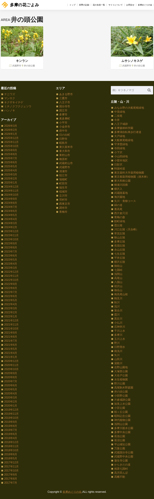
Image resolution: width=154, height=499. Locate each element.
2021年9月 (10, 332)
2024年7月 (10, 206)
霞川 (117, 314)
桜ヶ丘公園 (121, 411)
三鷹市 (63, 98)
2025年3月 (10, 174)
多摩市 (63, 114)
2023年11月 (11, 235)
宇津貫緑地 (121, 144)
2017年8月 (10, 478)
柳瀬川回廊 (121, 184)
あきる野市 (66, 94)
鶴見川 (118, 298)
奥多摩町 (64, 118)
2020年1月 (10, 405)
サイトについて (115, 5)
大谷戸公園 (121, 375)
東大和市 (64, 151)
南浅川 (118, 351)
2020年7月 (10, 381)
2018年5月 (10, 458)
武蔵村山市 (66, 163)
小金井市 (64, 126)
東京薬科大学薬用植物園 (129, 172)
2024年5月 (10, 215)
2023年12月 (11, 231)
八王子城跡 (121, 124)
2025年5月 (10, 166)
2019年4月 (10, 438)
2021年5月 (10, 348)
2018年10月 (11, 450)
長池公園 (119, 436)
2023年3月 (10, 267)
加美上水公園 (122, 403)
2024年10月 (11, 194)
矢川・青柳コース (125, 201)
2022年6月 (10, 296)
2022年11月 (11, 275)
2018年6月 (10, 454)
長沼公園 (119, 440)
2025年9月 (10, 150)
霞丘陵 (118, 225)
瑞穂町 (63, 179)
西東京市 (64, 203)
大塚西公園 (121, 371)
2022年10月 (11, 279)
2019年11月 (11, 413)
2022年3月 (10, 308)
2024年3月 (10, 223)
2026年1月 (10, 133)
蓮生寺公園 (121, 460)
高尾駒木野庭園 (123, 387)
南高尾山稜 (121, 294)
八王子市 (64, 102)
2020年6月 (10, 385)
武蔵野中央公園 (123, 456)
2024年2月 (10, 227)
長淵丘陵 (119, 245)
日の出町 (64, 134)
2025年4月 (10, 170)
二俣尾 (118, 115)
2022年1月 (10, 316)
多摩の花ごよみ (20, 5)
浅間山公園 (121, 424)
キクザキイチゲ (13, 102)
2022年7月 (10, 292)
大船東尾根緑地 (123, 140)
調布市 (63, 207)
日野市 (63, 138)
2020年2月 (10, 401)
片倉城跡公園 (122, 399)
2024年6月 (10, 211)
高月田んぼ (121, 472)
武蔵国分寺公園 (123, 452)
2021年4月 (10, 352)
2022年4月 (10, 304)
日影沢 (118, 164)
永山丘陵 (119, 249)
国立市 (63, 110)
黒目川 (118, 318)
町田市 (63, 183)
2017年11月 (11, 466)
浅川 (117, 306)
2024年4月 (10, 219)
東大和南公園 (122, 180)
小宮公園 (119, 407)
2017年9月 (10, 474)
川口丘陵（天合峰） (126, 229)
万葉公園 (119, 448)
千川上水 (119, 330)
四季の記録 (84, 5)
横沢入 (118, 188)
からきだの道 (122, 464)
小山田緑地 (121, 156)
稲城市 (63, 191)
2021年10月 (11, 328)
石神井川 (119, 326)
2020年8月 (10, 377)
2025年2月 (10, 178)
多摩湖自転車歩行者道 (127, 132)
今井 (117, 119)
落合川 (118, 310)
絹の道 (118, 205)
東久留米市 (66, 146)
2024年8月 (10, 202)
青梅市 (63, 211)
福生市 (63, 187)
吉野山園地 (121, 367)
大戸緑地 (119, 136)
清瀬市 (63, 171)
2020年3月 (10, 397)
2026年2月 (10, 129)
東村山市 (64, 155)
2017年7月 (10, 482)
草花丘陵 (119, 233)
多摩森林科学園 (123, 128)
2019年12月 (11, 409)
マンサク (9, 98)
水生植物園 (121, 379)
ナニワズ (9, 94)
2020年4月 (10, 393)
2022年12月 (11, 271)
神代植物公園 (122, 420)
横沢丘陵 (119, 261)
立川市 (63, 195)
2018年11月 (11, 446)
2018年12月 (11, 442)
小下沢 (118, 152)
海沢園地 (119, 197)
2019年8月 (10, 425)
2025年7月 (10, 158)
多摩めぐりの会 (145, 5)
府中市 (63, 130)
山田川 (118, 359)
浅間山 (118, 274)
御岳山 (118, 290)
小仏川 (118, 322)
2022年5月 (10, 300)
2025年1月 (10, 182)
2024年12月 (11, 186)
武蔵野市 (64, 167)
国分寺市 (64, 106)
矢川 (117, 355)
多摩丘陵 (119, 241)
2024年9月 (10, 198)
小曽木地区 (121, 160)
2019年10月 (11, 417)
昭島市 (63, 142)
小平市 (63, 122)
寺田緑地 (119, 148)
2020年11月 (11, 365)
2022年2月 (10, 312)
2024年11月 (11, 190)
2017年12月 (11, 462)
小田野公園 (121, 395)
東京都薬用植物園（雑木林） (131, 176)
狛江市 (63, 175)
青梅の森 (119, 217)
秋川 (117, 302)
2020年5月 (10, 389)
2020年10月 (11, 369)
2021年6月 (10, 344)
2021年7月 (10, 340)
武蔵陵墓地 (121, 192)
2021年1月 (10, 357)
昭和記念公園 (122, 416)
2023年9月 (10, 243)
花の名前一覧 (99, 5)
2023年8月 (10, 247)
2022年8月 (10, 288)
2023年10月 (11, 239)
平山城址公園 (122, 444)
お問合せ (130, 5)
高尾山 (118, 278)
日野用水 (119, 347)
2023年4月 (10, 263)
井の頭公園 (121, 391)
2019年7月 (10, 430)
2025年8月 (10, 154)
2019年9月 (10, 421)
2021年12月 (11, 320)
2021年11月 (11, 324)
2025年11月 (11, 142)
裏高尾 (118, 209)
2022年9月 (10, 284)
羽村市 (63, 199)
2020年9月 (10, 373)
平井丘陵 (119, 257)
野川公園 (119, 383)
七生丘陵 (119, 253)
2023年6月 (10, 255)
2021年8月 (10, 336)
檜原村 (63, 159)
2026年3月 (10, 125)
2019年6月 (10, 434)
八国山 (118, 282)
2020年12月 (11, 361)
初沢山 (118, 286)
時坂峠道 (119, 168)
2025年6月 (10, 162)
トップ (72, 5)
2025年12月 (11, 138)
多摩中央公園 (122, 432)
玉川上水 (119, 338)
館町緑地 (119, 221)
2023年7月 (10, 251)
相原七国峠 (121, 468)
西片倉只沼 (121, 213)
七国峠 (118, 270)
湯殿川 (118, 363)
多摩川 (118, 334)
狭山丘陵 (119, 237)
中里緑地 (119, 111)
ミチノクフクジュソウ (17, 106)
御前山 (118, 265)
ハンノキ (9, 110)
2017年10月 (11, 470)
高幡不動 (119, 476)
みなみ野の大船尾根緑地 (129, 107)
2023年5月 (10, 259)
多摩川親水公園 (123, 428)
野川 (117, 343)
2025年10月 (11, 146)
